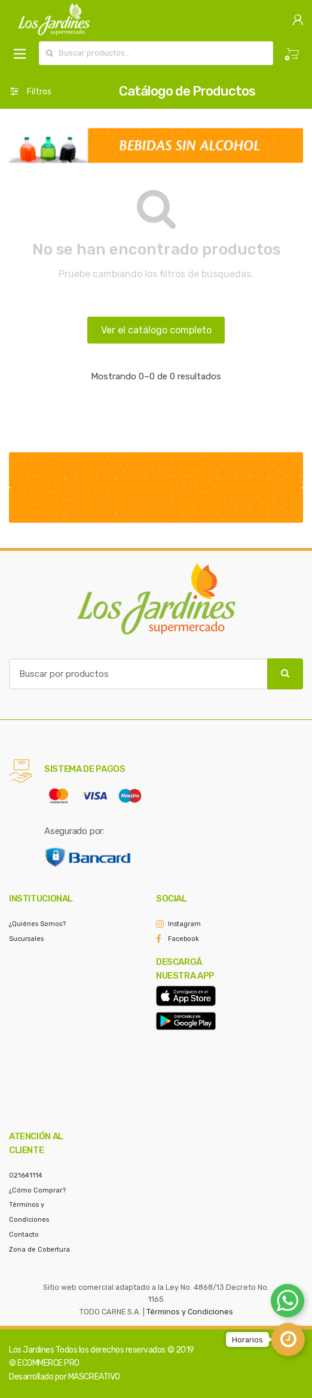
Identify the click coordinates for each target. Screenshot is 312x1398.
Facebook (183, 939)
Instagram (184, 924)
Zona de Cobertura (39, 1249)
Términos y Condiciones (189, 1311)
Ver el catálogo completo (156, 330)
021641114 (25, 1175)
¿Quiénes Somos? (37, 924)
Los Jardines (31, 1350)
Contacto (24, 1234)
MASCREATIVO (94, 1377)
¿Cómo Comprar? (37, 1190)
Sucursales (26, 939)
